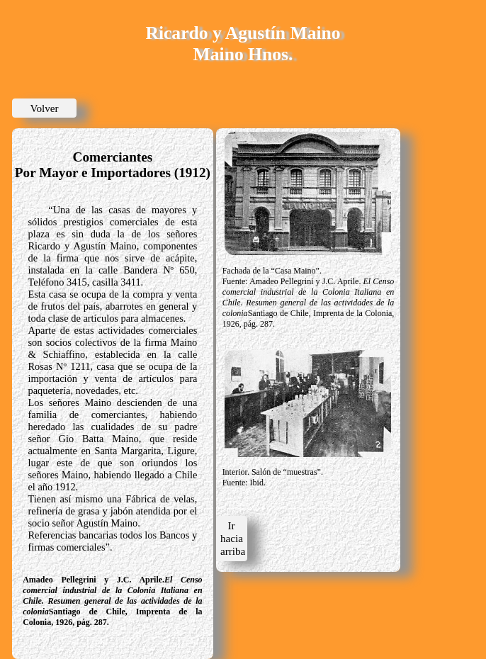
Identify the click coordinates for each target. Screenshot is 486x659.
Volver (44, 108)
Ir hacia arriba (232, 538)
